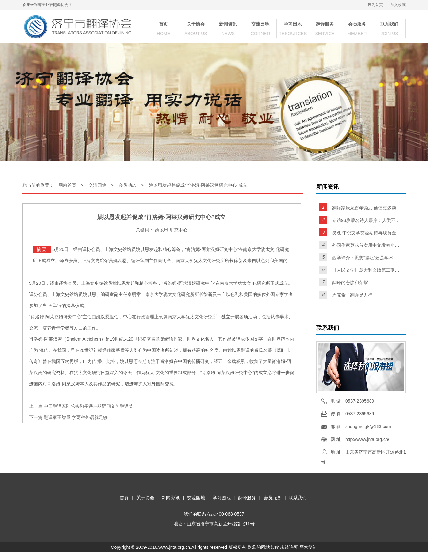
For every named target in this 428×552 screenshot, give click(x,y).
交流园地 (260, 23)
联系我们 (389, 23)
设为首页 (375, 5)
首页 (163, 23)
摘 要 (42, 249)
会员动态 (127, 185)
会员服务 (357, 23)
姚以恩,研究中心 (171, 229)
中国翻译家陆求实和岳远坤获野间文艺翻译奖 (88, 406)
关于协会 (196, 23)
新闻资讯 (228, 23)
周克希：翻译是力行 (352, 295)
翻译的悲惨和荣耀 (350, 282)
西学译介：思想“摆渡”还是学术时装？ (366, 257)
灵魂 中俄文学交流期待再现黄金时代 (366, 232)
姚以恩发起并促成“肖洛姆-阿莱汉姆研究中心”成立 (198, 185)
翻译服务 (325, 23)
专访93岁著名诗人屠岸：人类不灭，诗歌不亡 (366, 220)
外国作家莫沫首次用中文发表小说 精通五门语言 (366, 245)
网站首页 (67, 185)
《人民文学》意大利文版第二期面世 (366, 270)
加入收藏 (398, 5)
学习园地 (293, 23)
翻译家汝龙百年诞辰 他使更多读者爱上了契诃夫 (366, 207)
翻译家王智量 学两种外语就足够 (76, 417)
